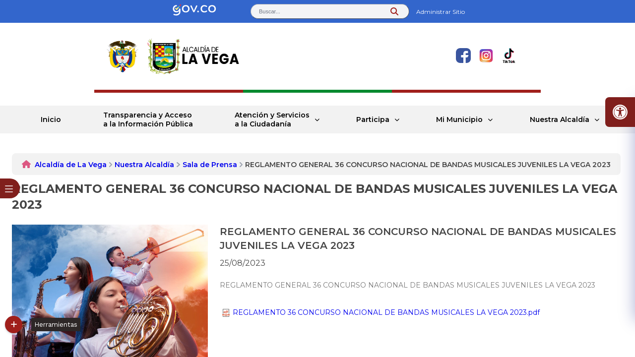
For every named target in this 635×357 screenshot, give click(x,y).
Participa (372, 119)
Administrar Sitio (440, 11)
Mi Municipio (459, 119)
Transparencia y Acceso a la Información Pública (148, 119)
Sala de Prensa (210, 164)
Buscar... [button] (269, 11)
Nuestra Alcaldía (559, 119)
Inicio (51, 119)
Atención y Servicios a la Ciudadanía (272, 119)
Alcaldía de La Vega (71, 164)
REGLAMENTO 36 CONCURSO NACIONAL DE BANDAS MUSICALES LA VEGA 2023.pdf (381, 312)
